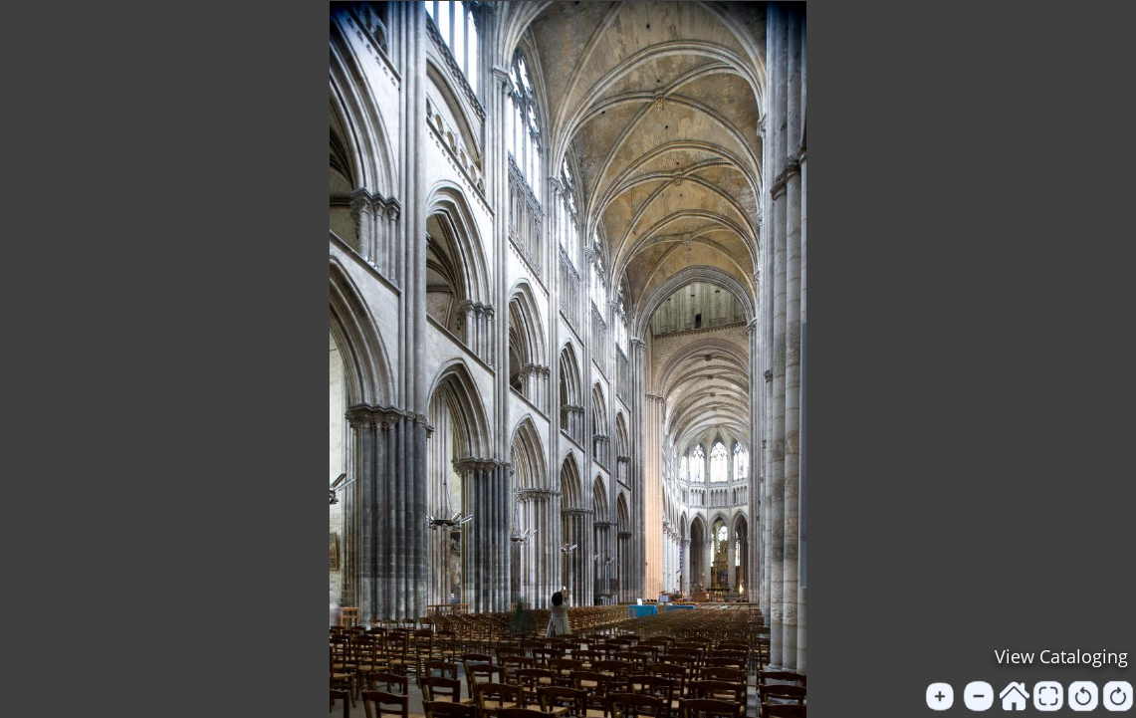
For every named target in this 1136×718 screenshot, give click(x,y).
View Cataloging (1061, 656)
